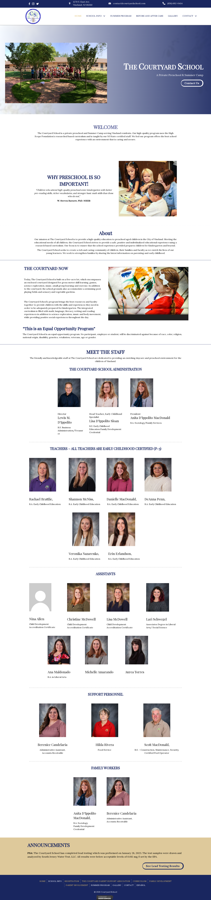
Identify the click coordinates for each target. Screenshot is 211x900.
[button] (104, 16)
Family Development (160, 881)
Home (42, 881)
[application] (148, 293)
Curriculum (139, 881)
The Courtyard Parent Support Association (106, 881)
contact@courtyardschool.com (129, 3)
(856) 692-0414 (174, 3)
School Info (55, 881)
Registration (72, 881)
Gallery (117, 885)
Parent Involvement (77, 885)
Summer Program (100, 885)
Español (140, 885)
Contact (129, 885)
